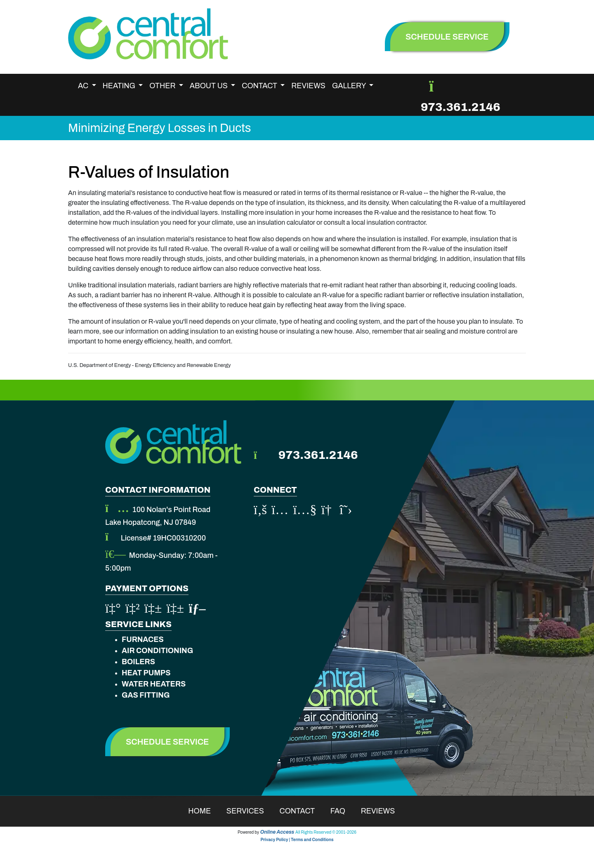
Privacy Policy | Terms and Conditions (296, 839)
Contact (302, 811)
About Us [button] (209, 86)
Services (250, 811)
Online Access (277, 832)
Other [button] (163, 86)
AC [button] (84, 86)
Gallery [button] (350, 86)
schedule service (447, 36)
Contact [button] (260, 86)
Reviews (308, 86)
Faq (343, 811)
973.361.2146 (460, 107)
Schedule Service (167, 741)
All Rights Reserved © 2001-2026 (325, 832)
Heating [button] (120, 86)
